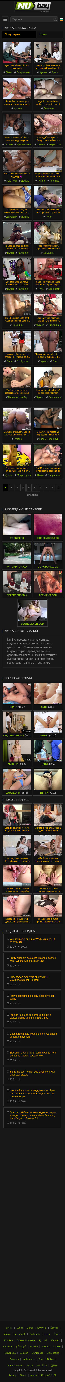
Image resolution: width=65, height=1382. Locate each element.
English (34, 1346)
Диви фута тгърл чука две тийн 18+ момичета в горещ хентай (29, 978)
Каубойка (23, 252)
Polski (57, 1334)
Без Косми (54, 288)
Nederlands (28, 1359)
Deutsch (24, 1353)
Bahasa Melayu (15, 1365)
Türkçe (50, 1359)
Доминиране (24, 144)
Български (37, 1353)
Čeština (54, 1327)
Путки (9, 72)
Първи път (55, 144)
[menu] (5, 19)
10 (59, 487)
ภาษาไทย (42, 1365)
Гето (55, 361)
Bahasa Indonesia (26, 1340)
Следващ (32, 494)
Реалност (11, 180)
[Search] (55, 19)
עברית (47, 1334)
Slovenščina (53, 1353)
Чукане (43, 72)
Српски (56, 1346)
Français (14, 1359)
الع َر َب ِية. (20, 1334)
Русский (43, 1340)
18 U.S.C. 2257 (48, 1375)
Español (55, 1340)
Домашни (49, 108)
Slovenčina (10, 1353)
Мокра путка (24, 475)
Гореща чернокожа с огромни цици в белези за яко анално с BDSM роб (30, 1016)
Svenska (7, 1346)
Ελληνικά (41, 1327)
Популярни (12, 34)
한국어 (54, 1365)
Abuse (33, 1375)
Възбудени (23, 361)
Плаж (10, 361)
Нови (43, 34)
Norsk (30, 1365)
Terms (23, 1375)
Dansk (30, 1327)
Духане (25, 180)
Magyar (7, 1334)
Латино (25, 216)
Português (35, 1334)
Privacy (12, 1375)
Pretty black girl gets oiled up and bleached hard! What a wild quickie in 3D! (33, 959)
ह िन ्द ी (21, 1346)
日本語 (9, 1327)
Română (8, 1340)
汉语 (40, 1359)
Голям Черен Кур (17, 397)
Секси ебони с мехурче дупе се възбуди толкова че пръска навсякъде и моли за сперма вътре (32, 1093)
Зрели (54, 72)
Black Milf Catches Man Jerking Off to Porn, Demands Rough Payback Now (33, 1054)
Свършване (23, 72)
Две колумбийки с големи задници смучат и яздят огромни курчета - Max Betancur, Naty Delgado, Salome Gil (33, 1115)
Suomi (19, 1327)
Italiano (45, 1346)
